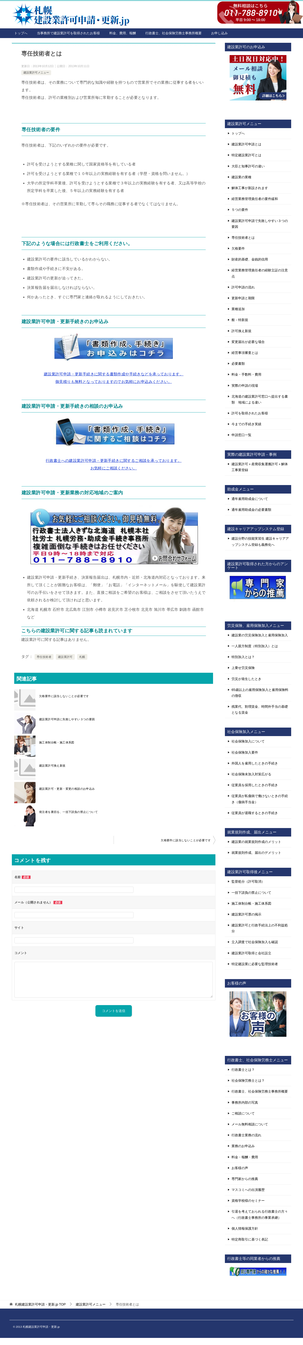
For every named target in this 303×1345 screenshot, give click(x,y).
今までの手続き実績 (246, 424)
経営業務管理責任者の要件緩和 (255, 199)
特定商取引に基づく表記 (250, 1239)
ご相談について (243, 1113)
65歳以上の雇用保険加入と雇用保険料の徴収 (260, 693)
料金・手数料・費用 (246, 374)
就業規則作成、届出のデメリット (256, 853)
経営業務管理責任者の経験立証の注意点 (260, 273)
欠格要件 (238, 248)
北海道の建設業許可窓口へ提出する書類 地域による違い (260, 399)
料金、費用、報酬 (122, 33)
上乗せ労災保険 (243, 668)
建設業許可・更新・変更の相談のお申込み (67, 788)
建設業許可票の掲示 (246, 914)
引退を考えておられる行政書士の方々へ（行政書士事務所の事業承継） (260, 1214)
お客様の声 (240, 1168)
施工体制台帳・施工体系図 (56, 742)
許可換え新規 (241, 331)
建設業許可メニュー (36, 72)
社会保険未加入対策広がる (251, 774)
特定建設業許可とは (246, 155)
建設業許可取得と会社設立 (251, 953)
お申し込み (219, 33)
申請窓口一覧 (241, 435)
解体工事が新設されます (250, 188)
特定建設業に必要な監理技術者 (255, 964)
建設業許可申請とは (246, 144)
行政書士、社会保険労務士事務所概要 (173, 33)
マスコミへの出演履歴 (248, 1190)
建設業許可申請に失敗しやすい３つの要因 (67, 719)
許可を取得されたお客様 (250, 413)
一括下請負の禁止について (251, 892)
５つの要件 (240, 210)
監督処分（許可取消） (248, 881)
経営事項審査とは (245, 353)
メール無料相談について (250, 1124)
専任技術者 (44, 657)
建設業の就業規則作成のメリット (256, 842)
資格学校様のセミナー (248, 1200)
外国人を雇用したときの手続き (255, 763)
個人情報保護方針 (245, 1228)
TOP (40, 1304)
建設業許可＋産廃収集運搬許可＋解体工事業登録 (260, 467)
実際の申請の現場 (245, 385)
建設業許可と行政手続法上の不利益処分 (260, 928)
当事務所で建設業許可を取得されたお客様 (68, 33)
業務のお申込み (243, 1146)
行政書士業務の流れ (246, 1135)
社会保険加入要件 (245, 752)
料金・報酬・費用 (245, 1157)
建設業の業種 (241, 177)
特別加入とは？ (243, 657)
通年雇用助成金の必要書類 (251, 510)
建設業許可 (65, 657)
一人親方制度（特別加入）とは (255, 646)
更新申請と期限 (243, 298)
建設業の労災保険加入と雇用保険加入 (260, 635)
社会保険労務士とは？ (248, 1080)
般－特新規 (240, 320)
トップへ (20, 33)
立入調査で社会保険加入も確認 (255, 942)
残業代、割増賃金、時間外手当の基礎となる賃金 (260, 709)
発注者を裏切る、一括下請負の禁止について (68, 812)
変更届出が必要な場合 (248, 342)
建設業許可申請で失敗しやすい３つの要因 (260, 224)
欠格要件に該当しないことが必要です (64, 696)
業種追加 (238, 309)
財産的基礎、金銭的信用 (250, 259)
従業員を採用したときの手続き (255, 785)
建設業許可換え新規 (52, 765)
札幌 (82, 657)
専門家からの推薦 (245, 1179)
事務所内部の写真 (245, 1102)
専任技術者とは (243, 237)
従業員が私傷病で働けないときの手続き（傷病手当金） (260, 799)
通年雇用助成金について (250, 499)
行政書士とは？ (243, 1070)
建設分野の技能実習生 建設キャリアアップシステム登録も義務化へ (260, 541)
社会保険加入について (248, 741)
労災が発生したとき (246, 679)
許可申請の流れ (243, 287)
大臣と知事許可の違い (248, 166)
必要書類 (238, 363)
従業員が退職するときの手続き (255, 813)
